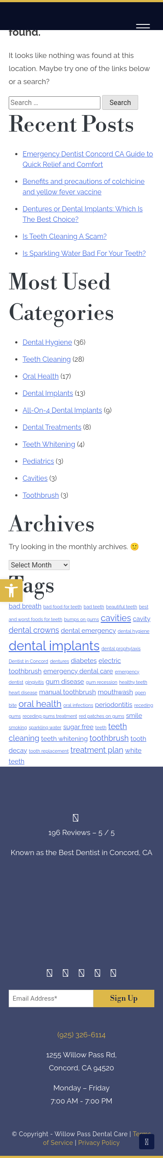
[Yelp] (97, 974)
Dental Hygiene (47, 342)
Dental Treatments (52, 427)
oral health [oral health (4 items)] (40, 704)
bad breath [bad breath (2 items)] (25, 606)
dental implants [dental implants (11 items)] (54, 645)
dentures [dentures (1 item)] (59, 661)
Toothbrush (41, 495)
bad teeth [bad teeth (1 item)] (93, 606)
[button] (11, 590)
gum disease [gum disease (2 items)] (65, 682)
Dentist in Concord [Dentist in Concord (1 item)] (28, 661)
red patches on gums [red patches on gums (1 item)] (101, 716)
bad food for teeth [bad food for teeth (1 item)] (62, 606)
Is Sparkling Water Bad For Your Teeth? (84, 253)
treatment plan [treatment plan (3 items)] (96, 749)
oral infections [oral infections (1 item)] (78, 705)
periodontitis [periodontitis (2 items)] (114, 705)
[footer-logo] (82, 919)
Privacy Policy (99, 1142)
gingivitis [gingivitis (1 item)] (34, 682)
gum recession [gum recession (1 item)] (101, 682)
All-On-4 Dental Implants (62, 410)
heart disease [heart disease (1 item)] (23, 692)
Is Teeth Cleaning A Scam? (64, 236)
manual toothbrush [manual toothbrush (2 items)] (67, 692)
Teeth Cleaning (47, 359)
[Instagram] (66, 974)
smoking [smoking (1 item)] (18, 727)
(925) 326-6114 (81, 1034)
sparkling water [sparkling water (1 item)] (45, 727)
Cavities (35, 478)
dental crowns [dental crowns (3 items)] (34, 630)
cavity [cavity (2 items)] (142, 619)
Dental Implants (48, 393)
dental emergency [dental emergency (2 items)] (88, 631)
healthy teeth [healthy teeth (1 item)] (133, 682)
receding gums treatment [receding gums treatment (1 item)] (50, 716)
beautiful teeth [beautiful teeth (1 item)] (121, 606)
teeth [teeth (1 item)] (100, 727)
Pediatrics (38, 461)
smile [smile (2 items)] (134, 716)
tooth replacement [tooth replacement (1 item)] (49, 751)
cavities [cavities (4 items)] (116, 618)
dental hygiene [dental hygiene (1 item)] (134, 631)
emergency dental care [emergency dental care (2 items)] (78, 671)
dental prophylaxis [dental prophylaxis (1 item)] (120, 648)
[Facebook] (50, 974)
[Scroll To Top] (146, 1141)
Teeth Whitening (49, 444)
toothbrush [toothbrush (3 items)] (109, 738)
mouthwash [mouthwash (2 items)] (115, 692)
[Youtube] (113, 974)
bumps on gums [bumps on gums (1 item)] (81, 619)
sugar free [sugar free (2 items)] (78, 727)
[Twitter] (81, 974)
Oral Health (41, 376)
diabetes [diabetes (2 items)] (84, 661)
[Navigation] (143, 27)
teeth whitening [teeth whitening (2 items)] (64, 739)
